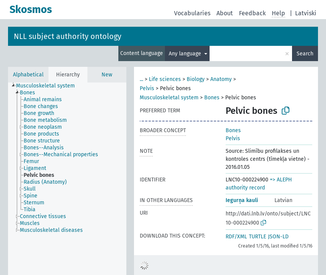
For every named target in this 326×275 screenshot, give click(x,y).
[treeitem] (49, 85)
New (107, 74)
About (224, 13)
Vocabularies (192, 13)
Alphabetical (28, 74)
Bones (211, 97)
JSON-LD (278, 236)
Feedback (252, 13)
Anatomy (221, 79)
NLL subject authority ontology (67, 36)
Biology (196, 79)
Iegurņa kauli (242, 200)
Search (305, 53)
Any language (186, 53)
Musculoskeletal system (169, 97)
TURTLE (257, 236)
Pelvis (147, 88)
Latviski (305, 13)
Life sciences (165, 79)
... (141, 79)
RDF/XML (236, 236)
